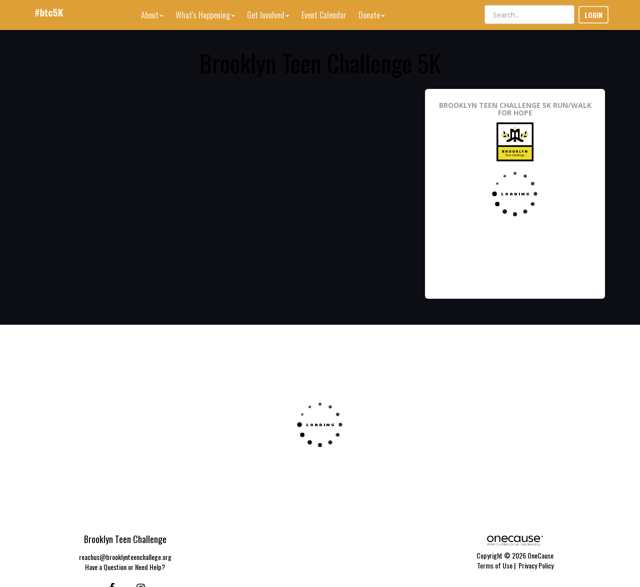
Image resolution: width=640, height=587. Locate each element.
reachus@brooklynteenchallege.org (125, 557)
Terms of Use (494, 565)
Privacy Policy (536, 565)
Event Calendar (324, 15)
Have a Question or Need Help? (125, 567)
